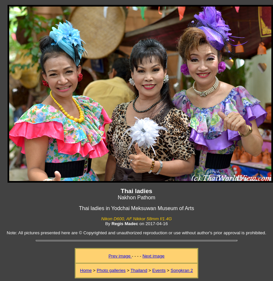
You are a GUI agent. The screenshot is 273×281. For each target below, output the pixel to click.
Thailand (138, 270)
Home (86, 270)
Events (159, 270)
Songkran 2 (182, 270)
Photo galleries (111, 270)
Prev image (120, 256)
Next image (154, 256)
